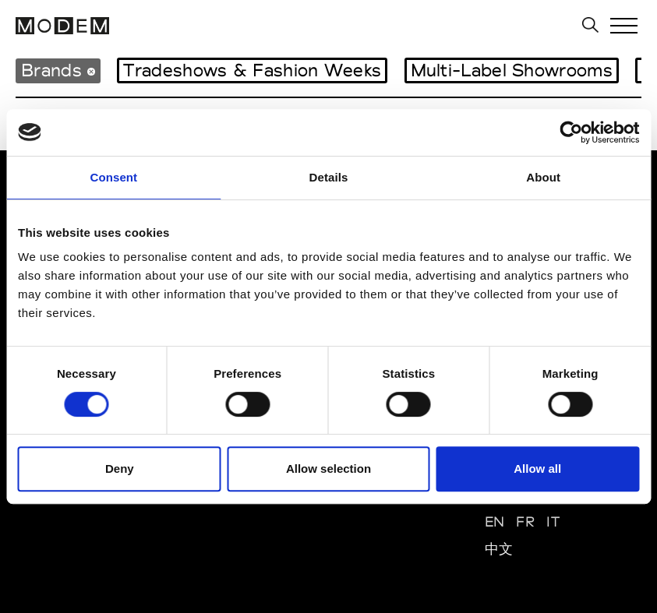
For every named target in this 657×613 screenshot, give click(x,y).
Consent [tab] (113, 177)
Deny (119, 468)
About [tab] (543, 177)
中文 (499, 549)
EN (495, 521)
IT (553, 521)
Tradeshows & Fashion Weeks (252, 70)
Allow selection (328, 468)
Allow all (537, 468)
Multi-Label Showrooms (512, 70)
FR (525, 521)
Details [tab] (328, 177)
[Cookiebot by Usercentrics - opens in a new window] (571, 132)
